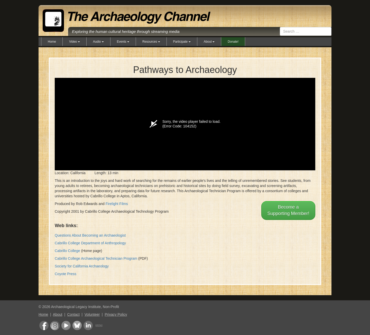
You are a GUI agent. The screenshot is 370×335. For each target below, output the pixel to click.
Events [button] (123, 41)
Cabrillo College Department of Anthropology (90, 243)
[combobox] (305, 31)
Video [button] (74, 41)
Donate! (233, 41)
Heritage (99, 325)
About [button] (209, 41)
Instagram (55, 325)
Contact (73, 314)
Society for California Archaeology (82, 266)
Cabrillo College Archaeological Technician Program (96, 258)
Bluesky (77, 325)
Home (52, 41)
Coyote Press (65, 274)
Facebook (44, 325)
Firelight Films (117, 204)
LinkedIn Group (88, 325)
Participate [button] (182, 41)
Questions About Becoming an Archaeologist (90, 235)
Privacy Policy (116, 314)
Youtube (66, 325)
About (57, 314)
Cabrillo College (67, 251)
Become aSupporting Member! (288, 210)
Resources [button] (151, 41)
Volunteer (92, 314)
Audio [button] (98, 41)
